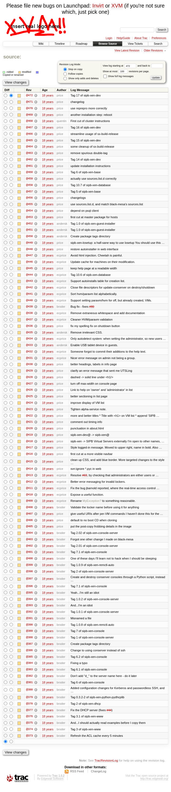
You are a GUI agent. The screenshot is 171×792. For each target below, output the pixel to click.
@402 (29, 550)
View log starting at (120, 65)
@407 (29, 518)
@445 (29, 270)
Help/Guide (123, 38)
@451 (29, 231)
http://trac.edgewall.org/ (154, 784)
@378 (29, 709)
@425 (29, 399)
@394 (29, 604)
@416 (29, 457)
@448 (29, 250)
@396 (29, 591)
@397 (29, 583)
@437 (29, 321)
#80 (91, 308)
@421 (29, 425)
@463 (29, 153)
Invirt (98, 6)
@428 (29, 380)
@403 (29, 543)
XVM (117, 6)
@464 (29, 147)
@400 (29, 563)
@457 (29, 192)
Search (158, 43)
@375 (29, 729)
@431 (29, 360)
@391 (29, 623)
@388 (29, 643)
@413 (29, 479)
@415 (29, 465)
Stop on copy (72, 69)
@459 (29, 179)
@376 (29, 722)
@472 (29, 95)
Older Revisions (153, 50)
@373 (29, 741)
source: (12, 57)
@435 (29, 334)
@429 (29, 373)
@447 (29, 257)
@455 (29, 205)
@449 (29, 244)
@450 (29, 237)
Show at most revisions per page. (126, 71)
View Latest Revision (126, 50)
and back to (150, 65)
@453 (29, 218)
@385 (29, 662)
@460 (29, 173)
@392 (29, 617)
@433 (29, 347)
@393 (29, 610)
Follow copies (73, 74)
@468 (29, 121)
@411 (29, 492)
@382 (29, 681)
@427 (29, 386)
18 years (47, 95)
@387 (29, 649)
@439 (29, 309)
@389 (29, 636)
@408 (29, 511)
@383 (29, 675)
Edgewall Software (52, 784)
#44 (109, 715)
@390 (29, 630)
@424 (29, 406)
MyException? (92, 504)
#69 (84, 479)
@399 (29, 569)
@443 (29, 283)
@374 (29, 735)
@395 (29, 597)
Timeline (59, 43)
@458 (29, 186)
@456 (29, 199)
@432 (29, 354)
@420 (29, 431)
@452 (29, 225)
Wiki (40, 43)
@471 (29, 102)
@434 (29, 341)
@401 (29, 556)
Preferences (159, 38)
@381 (29, 688)
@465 (29, 140)
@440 (29, 302)
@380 (29, 695)
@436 (29, 328)
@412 (29, 485)
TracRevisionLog (106, 766)
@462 (29, 160)
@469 (29, 115)
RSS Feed (77, 777)
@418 (29, 444)
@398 (29, 576)
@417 (29, 451)
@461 (29, 166)
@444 (29, 276)
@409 (29, 505)
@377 (29, 716)
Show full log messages (118, 76)
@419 (29, 438)
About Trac (140, 38)
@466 (29, 134)
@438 (29, 315)
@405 (29, 531)
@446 (29, 263)
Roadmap (81, 43)
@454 (29, 212)
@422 (29, 418)
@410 (29, 498)
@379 (29, 703)
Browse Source (107, 43)
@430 (29, 367)
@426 (29, 393)
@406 (29, 524)
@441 (29, 296)
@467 (29, 128)
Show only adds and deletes (80, 78)
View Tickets (135, 43)
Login (109, 38)
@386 (29, 656)
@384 (29, 668)
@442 (29, 289)
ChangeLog (98, 777)
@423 (29, 412)
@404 (29, 537)
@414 (29, 472)
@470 (29, 108)
